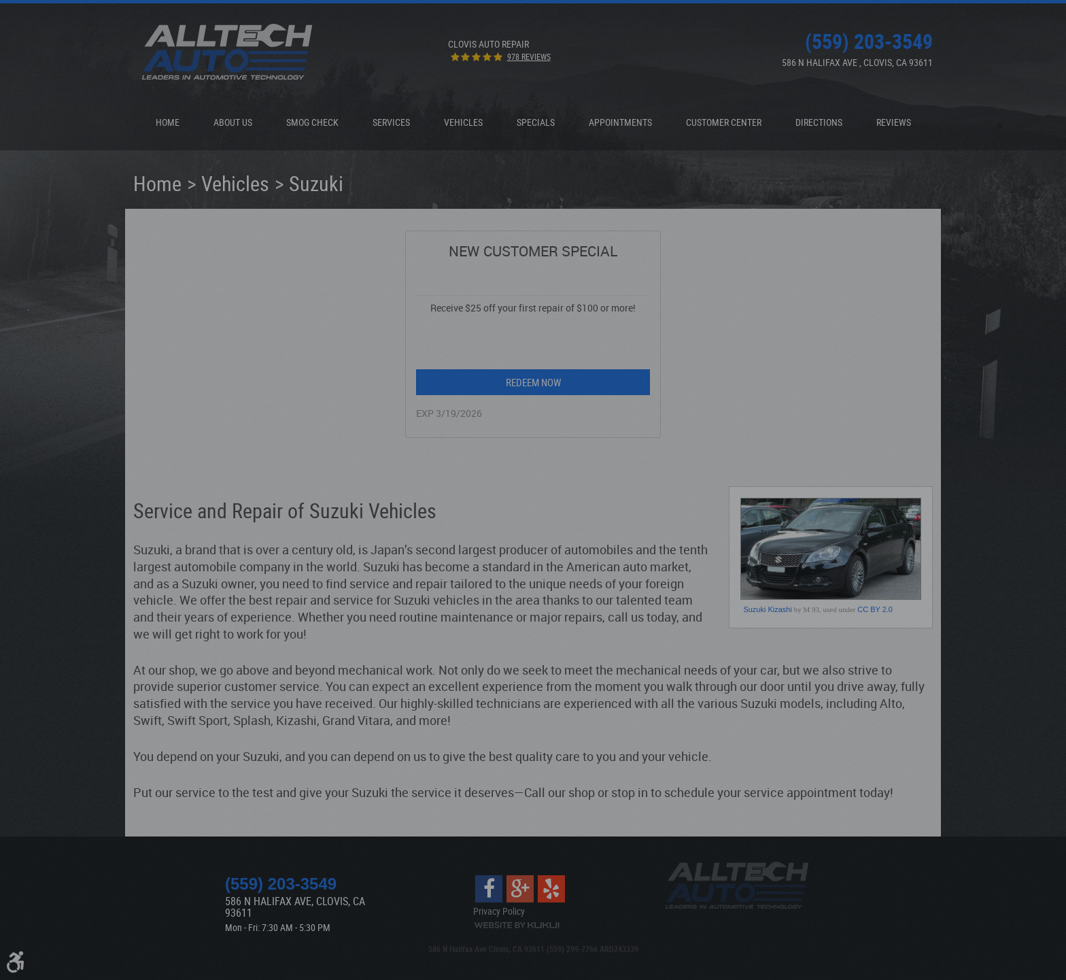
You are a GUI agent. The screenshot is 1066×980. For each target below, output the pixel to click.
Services (391, 122)
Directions (818, 122)
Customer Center (723, 122)
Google (520, 888)
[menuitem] (167, 122)
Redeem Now (533, 382)
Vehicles (463, 122)
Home (167, 122)
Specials (536, 122)
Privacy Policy (499, 911)
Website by (516, 925)
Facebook (488, 888)
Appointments (620, 122)
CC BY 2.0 (875, 609)
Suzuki (316, 183)
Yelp (551, 888)
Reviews (893, 122)
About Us (232, 122)
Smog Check (312, 122)
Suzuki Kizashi (767, 609)
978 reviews (529, 56)
